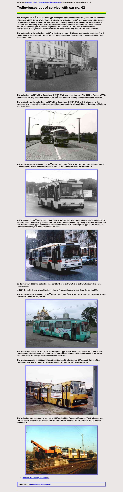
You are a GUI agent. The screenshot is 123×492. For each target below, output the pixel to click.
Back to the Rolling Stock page (36, 478)
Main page (28, 2)
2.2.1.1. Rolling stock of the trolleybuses (47, 2)
